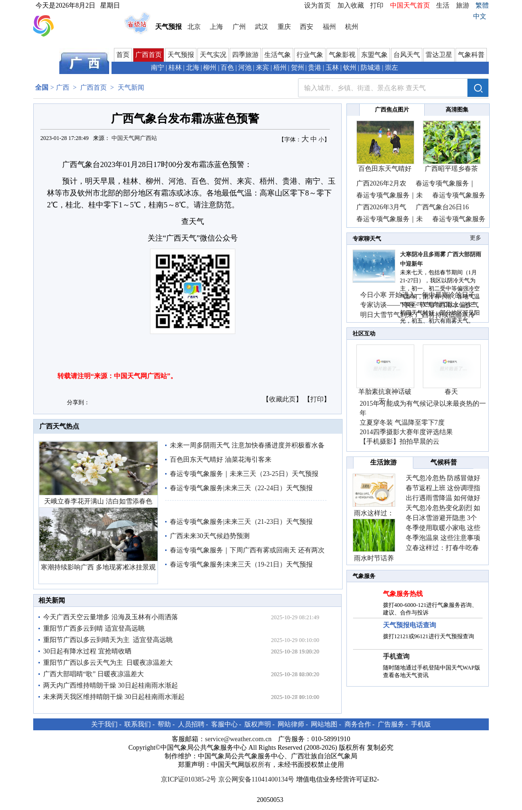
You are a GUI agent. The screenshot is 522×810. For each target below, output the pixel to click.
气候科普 (443, 462)
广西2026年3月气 (381, 207)
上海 (216, 26)
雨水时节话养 (374, 558)
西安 (306, 26)
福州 (329, 26)
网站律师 (291, 724)
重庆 (284, 26)
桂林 (175, 67)
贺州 (297, 67)
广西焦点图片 (392, 109)
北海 (192, 67)
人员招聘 (191, 724)
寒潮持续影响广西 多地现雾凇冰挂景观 (98, 567)
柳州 (209, 67)
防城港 (371, 67)
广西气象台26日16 (442, 207)
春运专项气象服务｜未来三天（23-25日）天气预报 (244, 473)
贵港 (314, 67)
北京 (194, 26)
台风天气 (406, 54)
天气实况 (213, 54)
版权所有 (257, 764)
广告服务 (391, 724)
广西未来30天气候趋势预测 (210, 536)
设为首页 (317, 5)
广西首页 (148, 54)
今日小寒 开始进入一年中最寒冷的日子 (417, 294)
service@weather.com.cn (238, 739)
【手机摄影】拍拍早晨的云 (399, 441)
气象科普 (471, 54)
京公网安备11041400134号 (256, 779)
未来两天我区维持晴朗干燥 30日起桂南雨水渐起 (114, 696)
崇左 (391, 67)
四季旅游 (245, 54)
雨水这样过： (374, 513)
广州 (239, 26)
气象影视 (342, 54)
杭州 (351, 26)
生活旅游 (383, 462)
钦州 (349, 67)
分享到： (78, 402)
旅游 (462, 5)
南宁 (157, 67)
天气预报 (181, 54)
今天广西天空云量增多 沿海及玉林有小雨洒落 (110, 617)
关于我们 (104, 724)
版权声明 (257, 724)
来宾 (262, 67)
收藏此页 (282, 399)
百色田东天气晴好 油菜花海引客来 (220, 459)
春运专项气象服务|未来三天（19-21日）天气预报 (241, 564)
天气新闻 (131, 87)
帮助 (164, 724)
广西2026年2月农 (381, 183)
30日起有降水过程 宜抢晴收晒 (87, 651)
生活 (442, 5)
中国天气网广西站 (134, 138)
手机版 (421, 724)
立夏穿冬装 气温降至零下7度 (402, 422)
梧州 (280, 67)
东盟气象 (374, 54)
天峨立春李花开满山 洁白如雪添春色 (98, 501)
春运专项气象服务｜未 (389, 195)
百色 (227, 67)
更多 (475, 237)
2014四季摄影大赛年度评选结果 (406, 432)
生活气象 (277, 54)
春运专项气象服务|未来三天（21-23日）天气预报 (241, 521)
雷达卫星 (439, 54)
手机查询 (396, 656)
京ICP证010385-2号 (188, 779)
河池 (245, 67)
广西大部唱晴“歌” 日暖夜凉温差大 (93, 674)
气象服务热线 (403, 593)
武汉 (261, 26)
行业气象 (310, 54)
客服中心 (224, 724)
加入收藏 (350, 5)
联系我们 (137, 724)
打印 (376, 5)
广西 (62, 87)
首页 (123, 54)
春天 (451, 391)
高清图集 (457, 109)
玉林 (332, 67)
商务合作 (358, 724)
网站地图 (324, 724)
